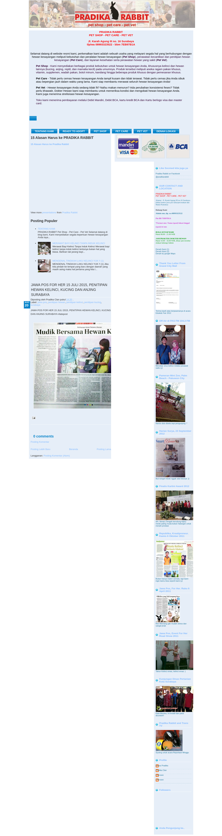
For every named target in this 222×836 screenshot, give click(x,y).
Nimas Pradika (162, 765)
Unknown (160, 775)
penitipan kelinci (74, 302)
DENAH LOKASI (166, 131)
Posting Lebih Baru (40, 449)
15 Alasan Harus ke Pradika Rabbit (50, 144)
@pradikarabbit (162, 177)
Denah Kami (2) (162, 251)
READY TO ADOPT (74, 131)
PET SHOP (100, 131)
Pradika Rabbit (70, 212)
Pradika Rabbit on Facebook (168, 174)
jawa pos (42, 302)
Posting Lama (104, 449)
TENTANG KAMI (44, 131)
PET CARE (122, 131)
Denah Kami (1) (162, 249)
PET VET (142, 131)
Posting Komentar (40, 442)
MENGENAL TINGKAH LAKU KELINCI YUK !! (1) (78, 260)
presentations (49, 212)
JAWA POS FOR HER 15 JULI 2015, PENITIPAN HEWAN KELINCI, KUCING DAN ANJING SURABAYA (69, 290)
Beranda (73, 449)
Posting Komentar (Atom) (57, 455)
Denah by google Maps (166, 253)
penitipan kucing (92, 302)
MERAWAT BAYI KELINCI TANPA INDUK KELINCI (79, 243)
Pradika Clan (161, 770)
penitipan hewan (56, 302)
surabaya (35, 305)
